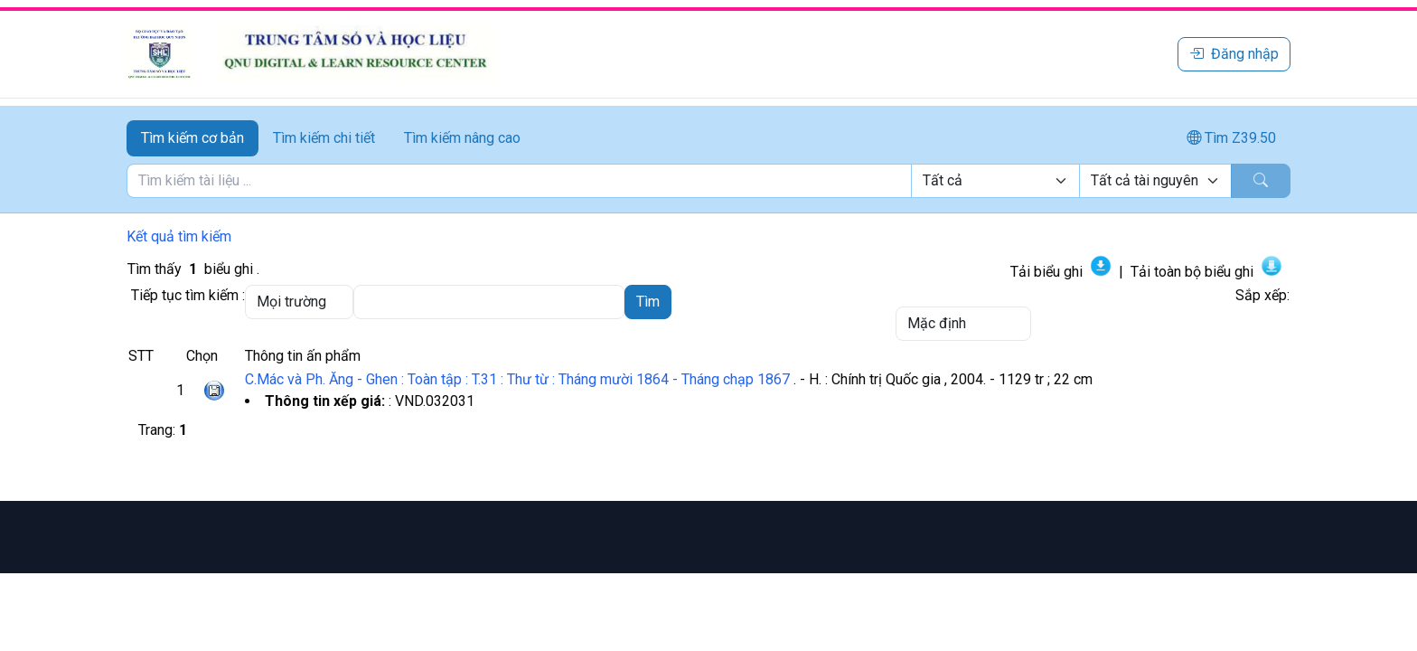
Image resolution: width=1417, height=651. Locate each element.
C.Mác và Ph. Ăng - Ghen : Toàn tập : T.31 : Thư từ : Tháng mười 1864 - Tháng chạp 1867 (517, 379)
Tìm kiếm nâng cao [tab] (462, 137)
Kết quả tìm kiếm (179, 236)
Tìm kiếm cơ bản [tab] (192, 137)
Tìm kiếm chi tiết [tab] (324, 137)
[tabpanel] (708, 181)
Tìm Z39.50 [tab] (1231, 137)
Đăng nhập (1234, 53)
